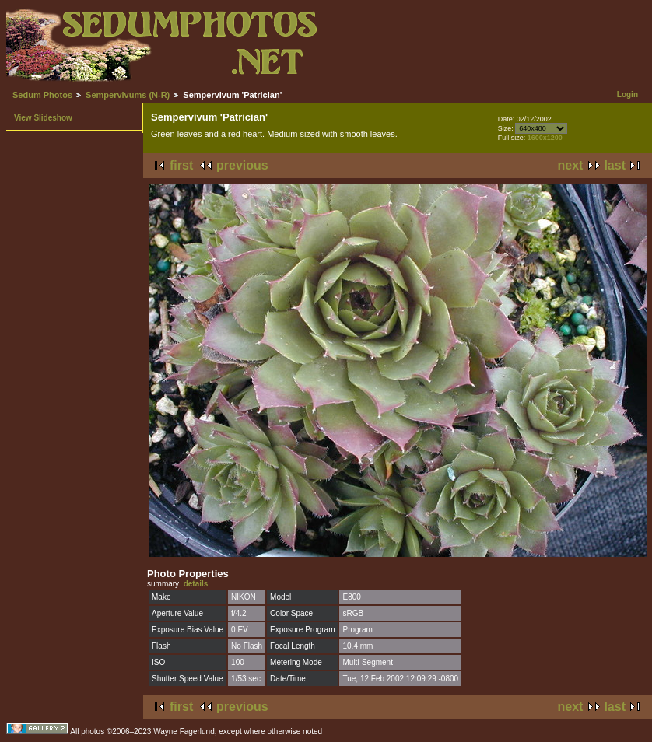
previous (242, 165)
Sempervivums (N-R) (128, 95)
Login (627, 94)
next (571, 165)
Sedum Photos (42, 95)
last (615, 165)
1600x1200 (545, 138)
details (196, 583)
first (181, 165)
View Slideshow (43, 118)
